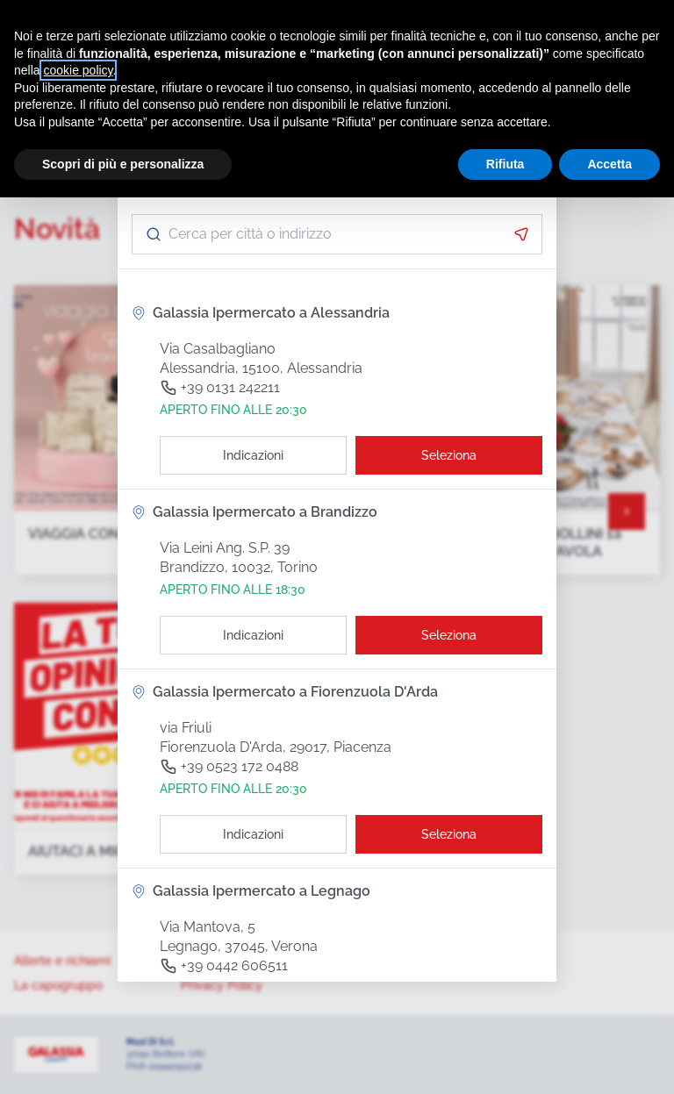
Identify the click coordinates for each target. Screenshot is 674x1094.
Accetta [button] (609, 164)
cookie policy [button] (77, 70)
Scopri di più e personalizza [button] (123, 164)
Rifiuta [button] (505, 164)
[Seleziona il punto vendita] (448, 455)
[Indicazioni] (253, 455)
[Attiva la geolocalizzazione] (521, 234)
